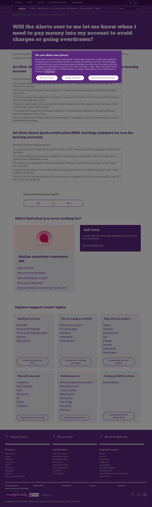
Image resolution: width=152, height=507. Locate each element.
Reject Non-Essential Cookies (103, 78)
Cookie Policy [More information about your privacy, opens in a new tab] (50, 71)
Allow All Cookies (47, 78)
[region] (77, 67)
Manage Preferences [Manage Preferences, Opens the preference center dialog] (73, 78)
